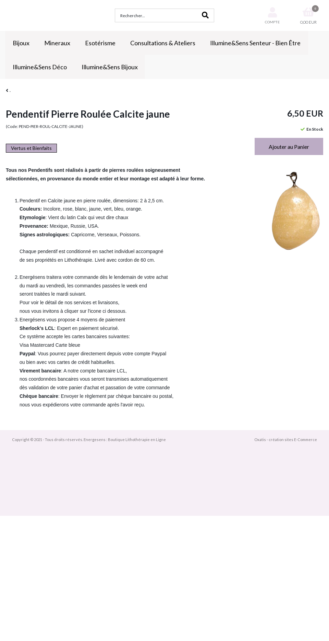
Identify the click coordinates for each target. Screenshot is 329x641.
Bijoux (21, 43)
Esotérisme (100, 43)
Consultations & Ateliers (162, 43)
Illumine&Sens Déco (40, 67)
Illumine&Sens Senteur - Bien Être (255, 43)
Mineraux (57, 43)
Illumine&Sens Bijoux (110, 67)
